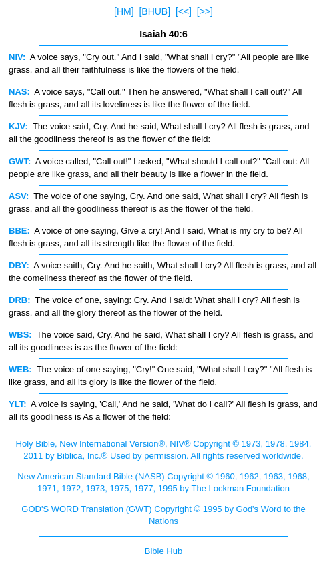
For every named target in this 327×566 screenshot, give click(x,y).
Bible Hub (163, 551)
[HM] (124, 11)
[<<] (184, 11)
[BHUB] (154, 11)
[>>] (205, 11)
